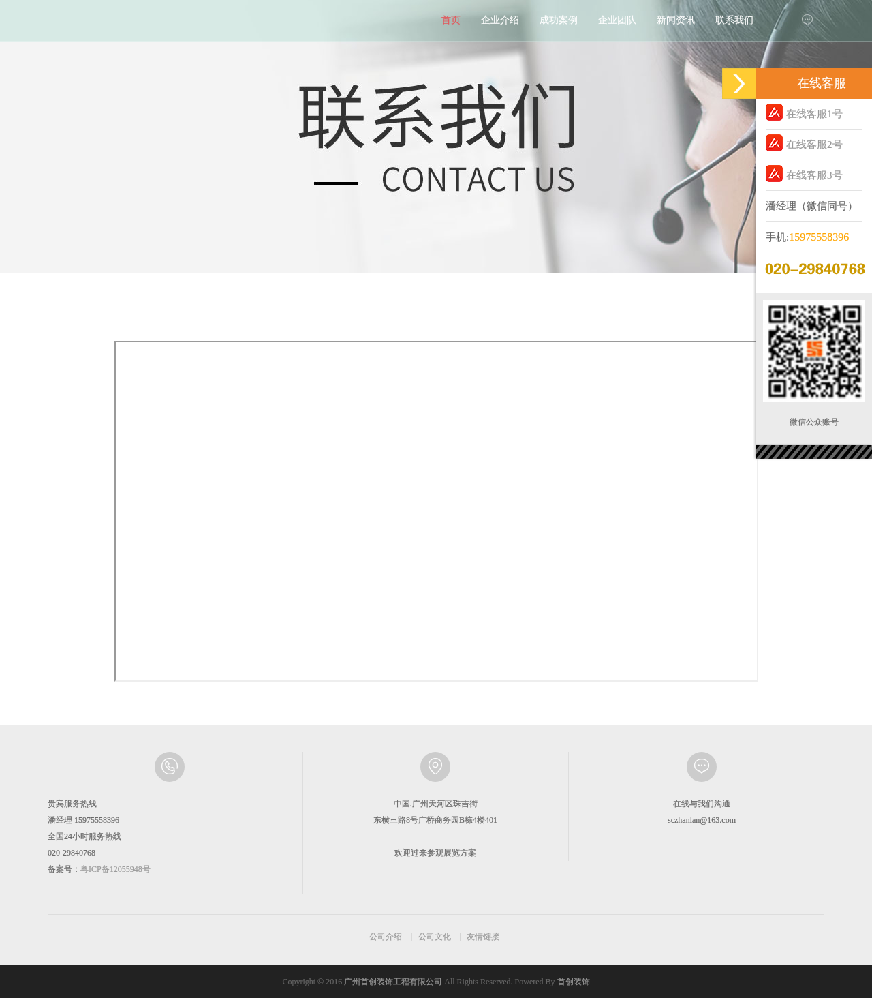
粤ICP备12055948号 (115, 869)
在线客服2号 (804, 142)
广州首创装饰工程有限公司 (393, 981)
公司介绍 (385, 936)
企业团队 (617, 20)
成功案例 (559, 20)
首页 (451, 20)
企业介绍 (500, 20)
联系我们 (734, 20)
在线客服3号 (804, 173)
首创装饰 (573, 981)
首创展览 (109, 23)
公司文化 (434, 936)
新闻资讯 (676, 20)
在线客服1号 (804, 112)
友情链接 (483, 936)
